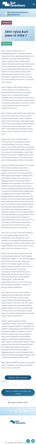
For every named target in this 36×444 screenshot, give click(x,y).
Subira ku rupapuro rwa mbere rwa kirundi (18, 392)
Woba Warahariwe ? (13, 14)
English (3, 381)
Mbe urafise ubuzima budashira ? (18, 12)
